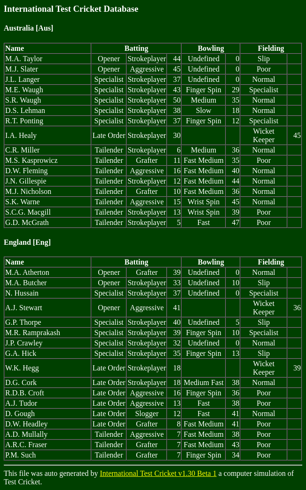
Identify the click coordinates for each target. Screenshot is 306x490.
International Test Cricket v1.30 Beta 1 (158, 473)
